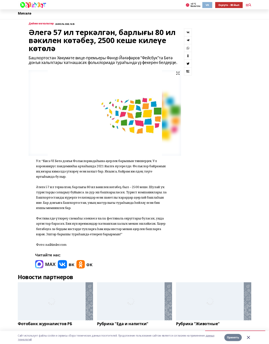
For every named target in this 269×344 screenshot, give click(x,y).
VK (207, 5)
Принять (233, 337)
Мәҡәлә (24, 13)
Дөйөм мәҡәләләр (41, 23)
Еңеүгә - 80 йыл (229, 5)
